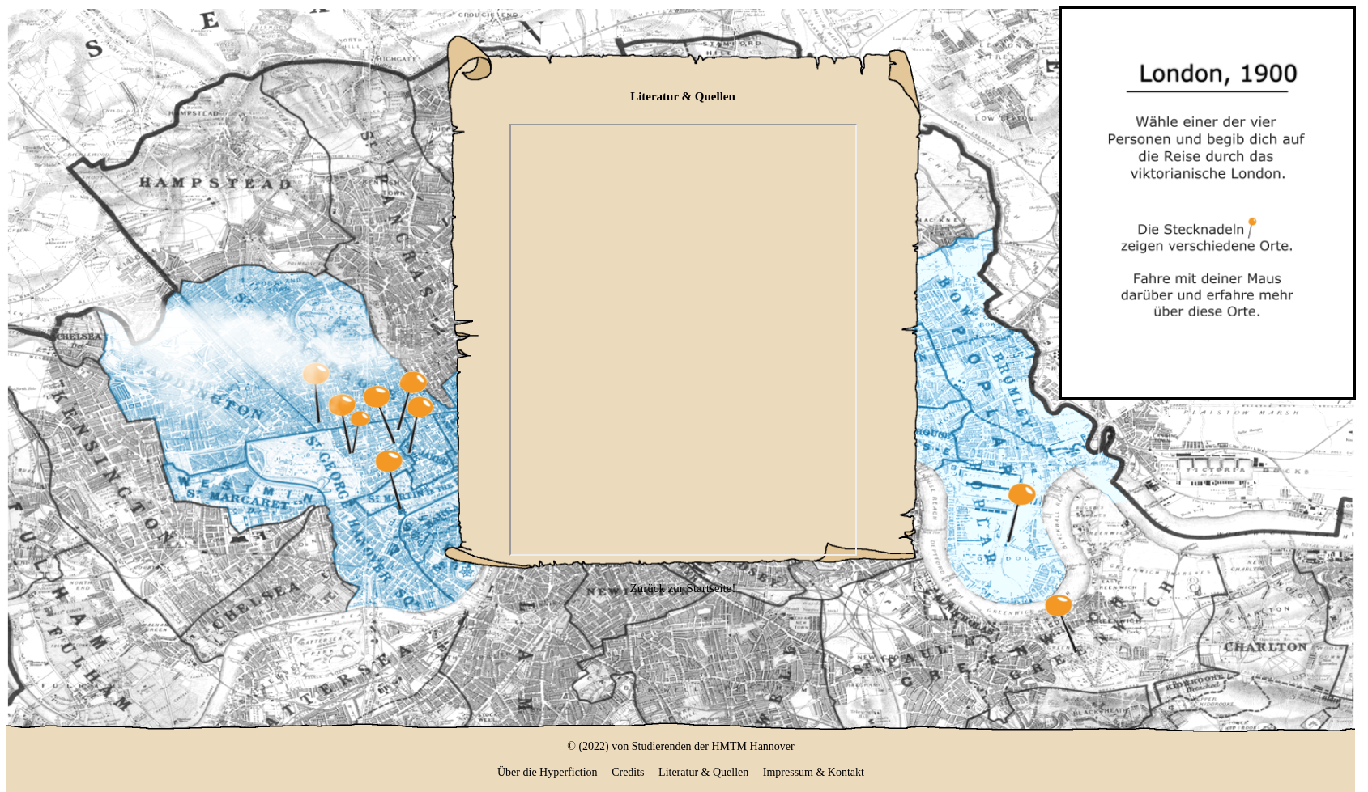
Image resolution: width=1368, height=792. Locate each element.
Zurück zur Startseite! (683, 588)
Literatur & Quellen (703, 772)
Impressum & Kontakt (813, 772)
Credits (628, 772)
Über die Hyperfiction (547, 772)
